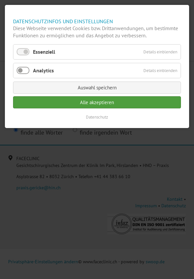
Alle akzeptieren (97, 102)
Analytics (43, 70)
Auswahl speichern (97, 87)
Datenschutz (97, 117)
